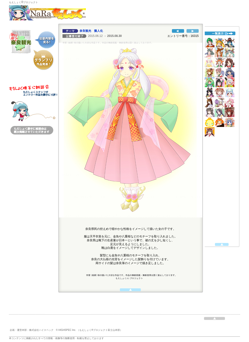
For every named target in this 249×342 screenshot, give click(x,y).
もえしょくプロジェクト (23, 2)
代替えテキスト (220, 135)
